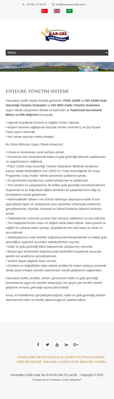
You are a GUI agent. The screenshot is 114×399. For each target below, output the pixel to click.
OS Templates (53, 380)
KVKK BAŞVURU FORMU (88, 361)
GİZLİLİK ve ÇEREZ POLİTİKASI (69, 357)
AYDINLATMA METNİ (31, 357)
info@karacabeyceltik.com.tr (69, 4)
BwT (79, 380)
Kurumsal (27, 67)
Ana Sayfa (11, 67)
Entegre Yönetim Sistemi (51, 67)
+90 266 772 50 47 (34, 4)
